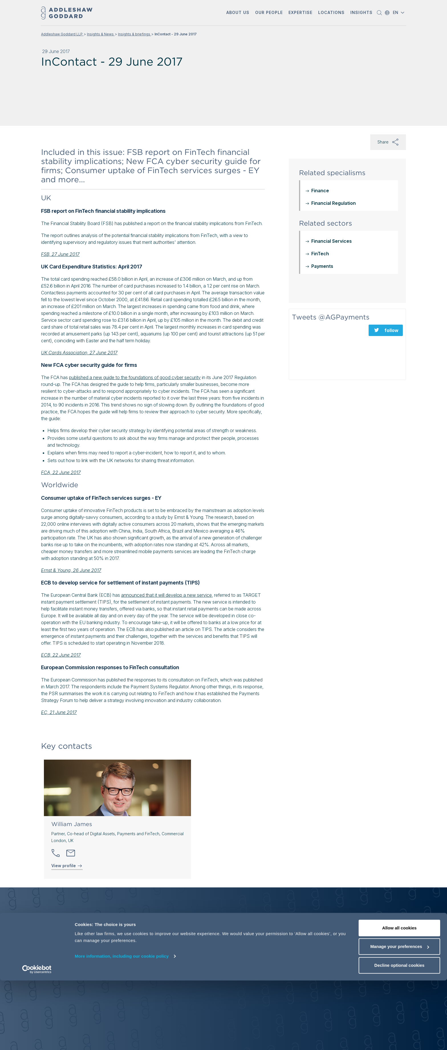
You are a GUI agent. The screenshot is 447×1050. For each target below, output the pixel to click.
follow (392, 330)
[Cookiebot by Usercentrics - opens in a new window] (37, 1039)
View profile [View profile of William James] (67, 866)
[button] (238, 13)
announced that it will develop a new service (166, 595)
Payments (322, 266)
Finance (320, 190)
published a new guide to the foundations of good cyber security (135, 377)
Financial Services (331, 241)
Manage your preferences (399, 1016)
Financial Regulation (333, 203)
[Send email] (70, 853)
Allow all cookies (399, 997)
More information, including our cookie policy (122, 1025)
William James (71, 824)
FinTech (320, 253)
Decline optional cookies (399, 1034)
